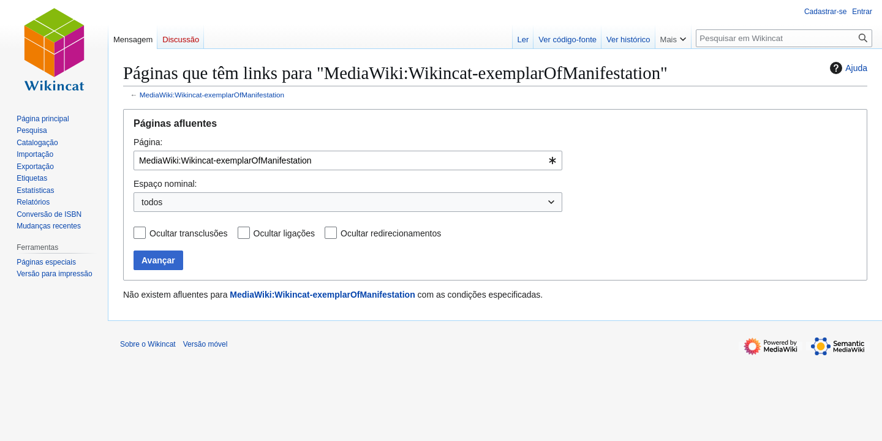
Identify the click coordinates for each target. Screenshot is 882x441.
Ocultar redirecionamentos (391, 233)
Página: (148, 142)
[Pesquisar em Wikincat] (784, 38)
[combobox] (348, 160)
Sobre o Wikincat (148, 344)
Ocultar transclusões (188, 233)
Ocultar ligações (284, 233)
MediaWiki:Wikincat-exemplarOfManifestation (212, 95)
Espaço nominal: (165, 184)
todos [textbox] (151, 202)
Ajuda (847, 68)
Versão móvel (205, 344)
